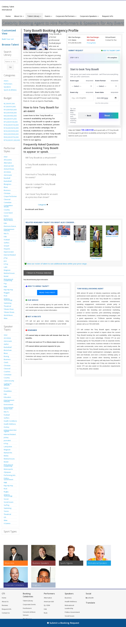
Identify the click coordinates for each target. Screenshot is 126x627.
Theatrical (7, 306)
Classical (7, 199)
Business (7, 190)
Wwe (5, 318)
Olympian (7, 472)
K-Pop (6, 264)
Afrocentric (8, 159)
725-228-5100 (87, 130)
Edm (5, 223)
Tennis (6, 511)
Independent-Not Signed (10, 430)
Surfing (6, 505)
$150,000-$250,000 (10, 128)
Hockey (6, 427)
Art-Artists (7, 172)
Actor (6, 156)
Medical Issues (9, 273)
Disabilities (8, 391)
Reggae (7, 292)
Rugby (6, 491)
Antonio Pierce (80, 242)
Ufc (5, 517)
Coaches (7, 371)
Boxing (6, 356)
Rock (5, 295)
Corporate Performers (66, 16)
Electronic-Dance (10, 226)
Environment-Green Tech (9, 408)
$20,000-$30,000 (10, 112)
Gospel (6, 245)
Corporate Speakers (89, 16)
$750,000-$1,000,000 (10, 140)
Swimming (7, 303)
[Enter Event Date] (106, 98)
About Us (19, 16)
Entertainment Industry (9, 230)
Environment (8, 404)
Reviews (5, 605)
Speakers (7, 86)
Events (48, 16)
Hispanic (7, 248)
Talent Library (34, 16)
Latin (5, 267)
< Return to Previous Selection (38, 273)
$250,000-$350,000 (10, 131)
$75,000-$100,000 (10, 121)
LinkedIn (90, 598)
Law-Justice (8, 446)
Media (6, 455)
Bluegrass (7, 184)
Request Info (107, 16)
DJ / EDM (47, 605)
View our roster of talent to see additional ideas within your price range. (57, 263)
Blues (6, 187)
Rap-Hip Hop (8, 289)
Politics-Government (8, 479)
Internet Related (10, 254)
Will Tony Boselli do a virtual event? (40, 157)
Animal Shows (9, 168)
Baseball (7, 178)
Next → (108, 115)
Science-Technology (8, 299)
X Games (7, 523)
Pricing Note (91, 43)
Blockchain (8, 350)
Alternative (8, 162)
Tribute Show (8, 309)
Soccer (6, 499)
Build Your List (8, 39)
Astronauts (8, 175)
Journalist (7, 440)
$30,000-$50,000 (10, 115)
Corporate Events (29, 604)
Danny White (32, 241)
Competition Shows (8, 206)
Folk (5, 236)
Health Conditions (10, 421)
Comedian (7, 202)
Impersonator (9, 251)
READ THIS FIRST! (47, 292)
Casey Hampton (96, 258)
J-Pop (6, 258)
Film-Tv (6, 233)
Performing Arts (9, 475)
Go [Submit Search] (10, 67)
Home (8, 16)
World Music (8, 315)
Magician (7, 270)
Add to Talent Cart (111, 50)
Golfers (6, 242)
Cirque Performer (10, 196)
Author (6, 344)
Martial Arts (8, 452)
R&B (5, 286)
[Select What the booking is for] (81, 86)
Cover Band (8, 212)
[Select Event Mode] (106, 86)
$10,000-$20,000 (10, 109)
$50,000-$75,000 (10, 118)
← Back (88, 115)
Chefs (6, 362)
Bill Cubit (64, 236)
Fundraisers (27, 608)
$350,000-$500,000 (10, 134)
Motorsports (8, 469)
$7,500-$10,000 (10, 106)
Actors (6, 80)
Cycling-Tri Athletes (7, 384)
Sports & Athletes (10, 89)
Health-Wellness (10, 424)
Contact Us (6, 613)
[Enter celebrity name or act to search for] (11, 61)
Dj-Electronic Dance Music (8, 219)
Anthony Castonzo (112, 236)
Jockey (6, 437)
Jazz (5, 261)
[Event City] (81, 98)
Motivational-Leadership (8, 280)
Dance (6, 215)
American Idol (9, 165)
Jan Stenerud (48, 247)
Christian (7, 193)
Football (7, 239)
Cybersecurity (9, 380)
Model (6, 276)
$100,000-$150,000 (10, 124)
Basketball (8, 181)
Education (7, 397)
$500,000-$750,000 (10, 137)
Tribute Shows (9, 312)
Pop (5, 283)
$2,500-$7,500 (9, 103)
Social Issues (8, 502)
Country (7, 209)
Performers (8, 83)
